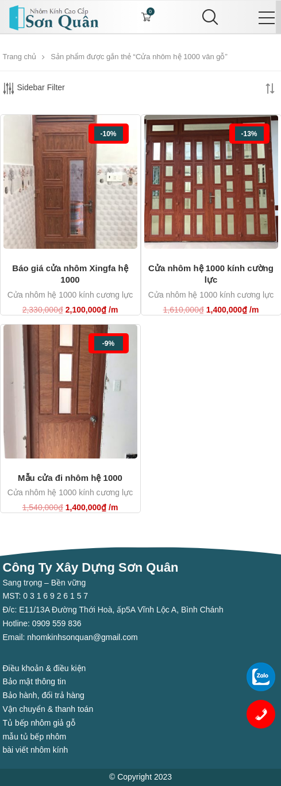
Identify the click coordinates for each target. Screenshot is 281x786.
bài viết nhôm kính (35, 749)
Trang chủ (20, 56)
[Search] (208, 17)
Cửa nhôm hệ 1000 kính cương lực (70, 294)
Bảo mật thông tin (34, 681)
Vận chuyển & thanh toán (48, 709)
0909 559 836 (56, 623)
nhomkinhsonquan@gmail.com (82, 637)
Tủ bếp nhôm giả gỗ (39, 722)
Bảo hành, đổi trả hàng (43, 695)
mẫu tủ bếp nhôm (35, 736)
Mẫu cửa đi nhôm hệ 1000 (70, 478)
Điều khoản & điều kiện (44, 668)
